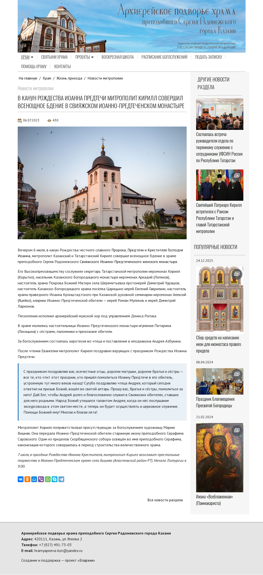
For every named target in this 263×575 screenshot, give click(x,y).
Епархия (86, 560)
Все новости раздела (165, 500)
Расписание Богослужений (164, 57)
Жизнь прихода (70, 78)
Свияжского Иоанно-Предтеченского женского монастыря (129, 261)
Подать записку (208, 57)
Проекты (84, 57)
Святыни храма (54, 57)
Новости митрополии (106, 78)
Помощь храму (34, 67)
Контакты (62, 67)
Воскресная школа (118, 57)
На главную (28, 78)
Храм (27, 57)
